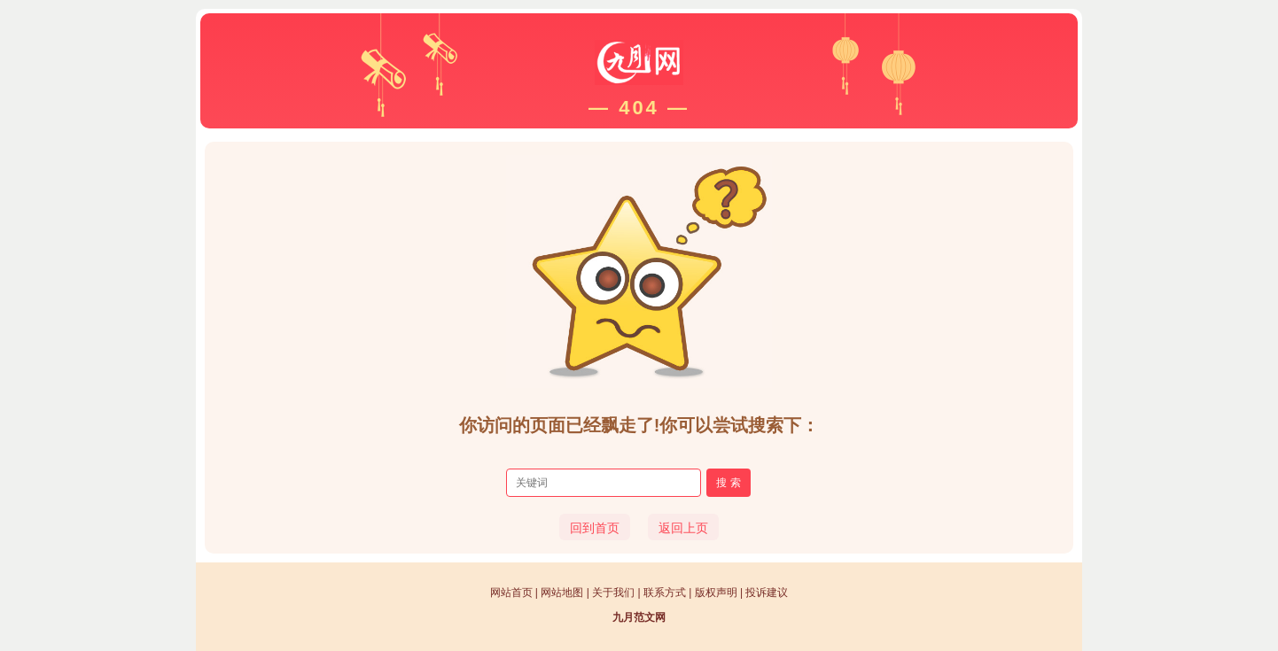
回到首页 (595, 528)
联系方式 (664, 592)
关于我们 (613, 592)
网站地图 (562, 592)
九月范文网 (639, 617)
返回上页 (683, 528)
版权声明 (716, 592)
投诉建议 (766, 592)
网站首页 (511, 592)
